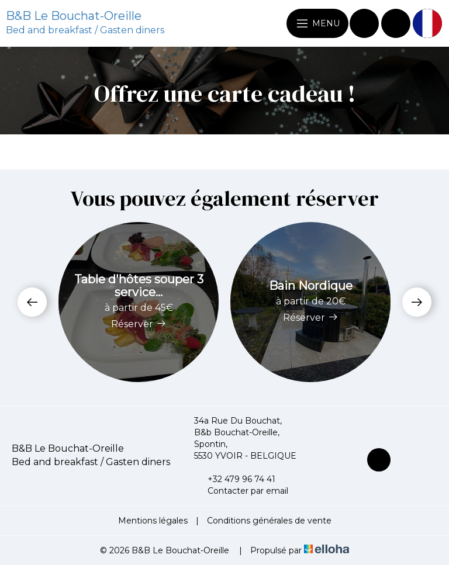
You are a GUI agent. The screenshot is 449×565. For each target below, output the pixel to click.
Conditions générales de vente (269, 520)
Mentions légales (153, 520)
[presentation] (32, 302)
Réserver (139, 324)
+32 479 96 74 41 (234, 479)
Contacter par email (241, 491)
